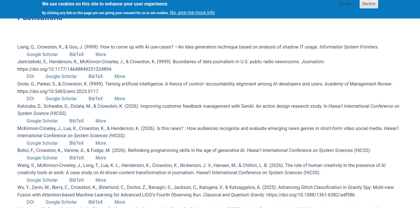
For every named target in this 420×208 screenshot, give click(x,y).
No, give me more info (192, 11)
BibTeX (76, 54)
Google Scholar (42, 54)
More (100, 54)
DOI (30, 76)
